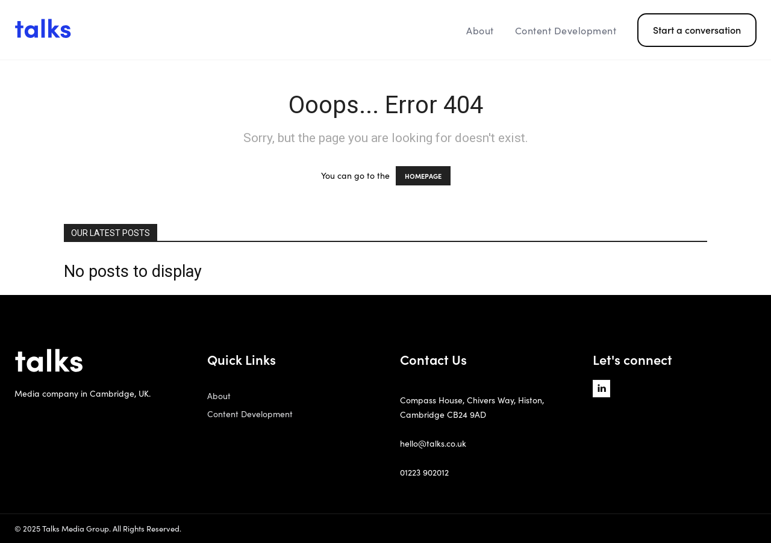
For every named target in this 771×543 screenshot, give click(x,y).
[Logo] (107, 30)
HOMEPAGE (423, 176)
